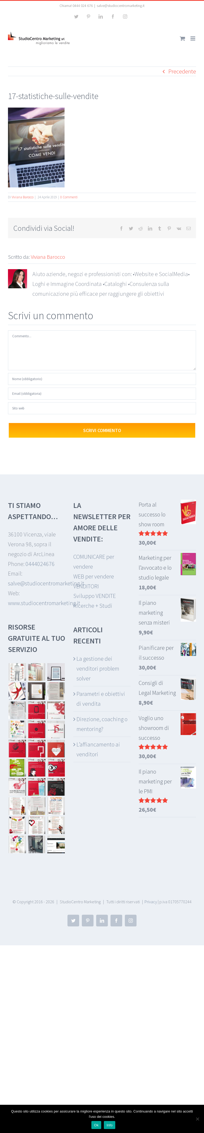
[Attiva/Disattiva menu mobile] (193, 38)
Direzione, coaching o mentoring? (102, 724)
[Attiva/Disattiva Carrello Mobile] (182, 38)
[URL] (102, 408)
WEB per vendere (93, 576)
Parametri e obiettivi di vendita (100, 698)
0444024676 (40, 564)
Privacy (150, 901)
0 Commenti (69, 197)
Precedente (182, 71)
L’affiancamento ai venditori (98, 749)
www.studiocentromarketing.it (44, 603)
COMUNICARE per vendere (93, 561)
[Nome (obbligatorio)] (102, 379)
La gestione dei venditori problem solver (97, 668)
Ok (96, 1125)
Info (110, 1125)
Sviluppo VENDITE (94, 596)
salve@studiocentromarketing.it (120, 5)
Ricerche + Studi (92, 605)
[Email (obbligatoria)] (102, 394)
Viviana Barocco (22, 197)
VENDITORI (86, 586)
